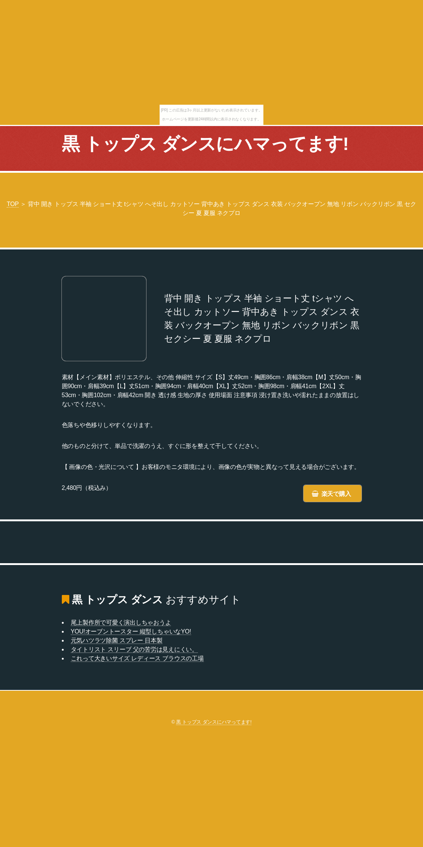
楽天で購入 (336, 494)
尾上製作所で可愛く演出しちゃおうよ (121, 622)
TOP (13, 204)
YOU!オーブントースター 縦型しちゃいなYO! (131, 631)
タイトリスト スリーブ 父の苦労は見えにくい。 (134, 649)
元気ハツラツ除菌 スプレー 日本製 (117, 640)
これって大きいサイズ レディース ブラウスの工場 (137, 658)
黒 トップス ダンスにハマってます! (205, 144)
